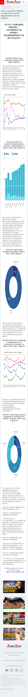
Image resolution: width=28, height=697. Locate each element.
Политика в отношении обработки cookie (14, 660)
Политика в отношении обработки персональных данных (14, 654)
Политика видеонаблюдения (14, 665)
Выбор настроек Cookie (7, 689)
